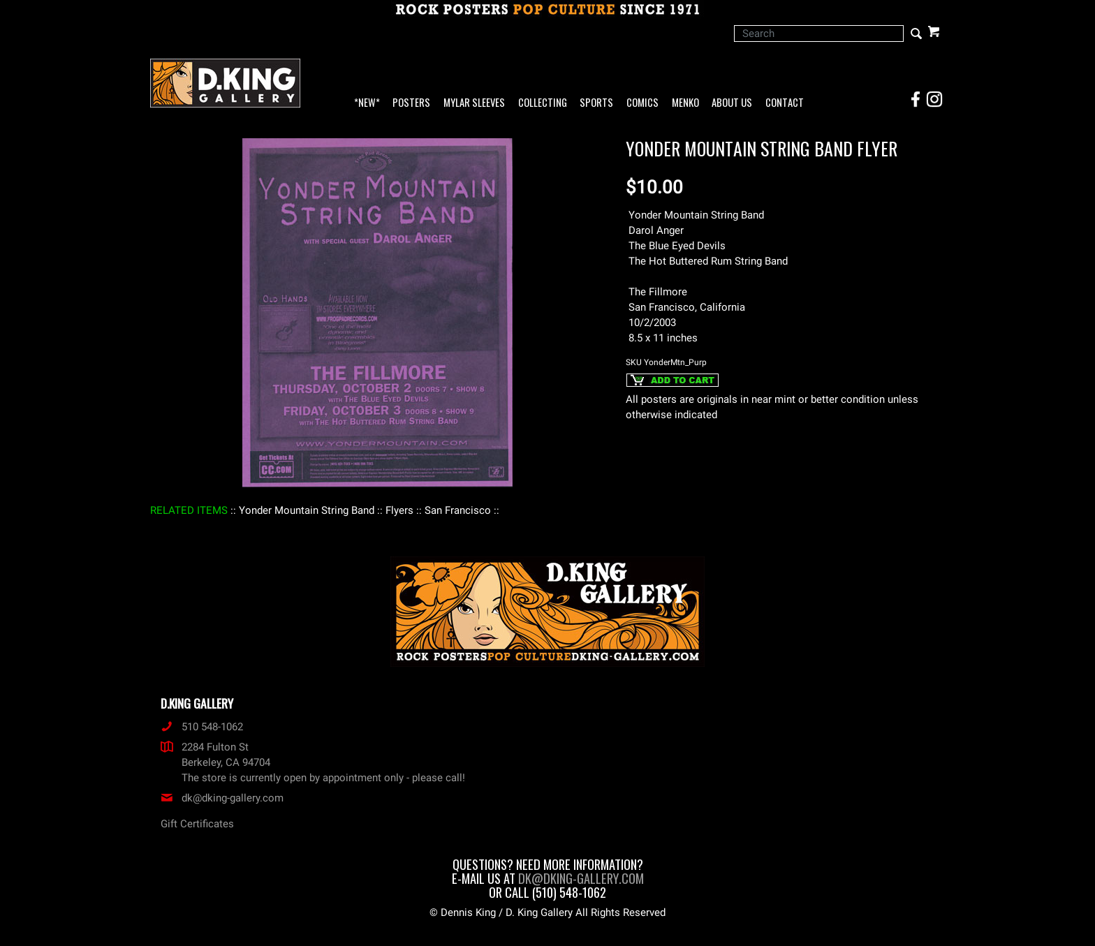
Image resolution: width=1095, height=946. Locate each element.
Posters (411, 103)
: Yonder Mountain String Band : (306, 510)
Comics (642, 103)
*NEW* (367, 103)
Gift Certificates (197, 824)
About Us (732, 103)
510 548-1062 (202, 726)
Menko (685, 103)
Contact (784, 103)
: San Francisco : (458, 510)
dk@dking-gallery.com (222, 798)
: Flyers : (399, 510)
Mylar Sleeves (474, 103)
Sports (596, 103)
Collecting (542, 103)
